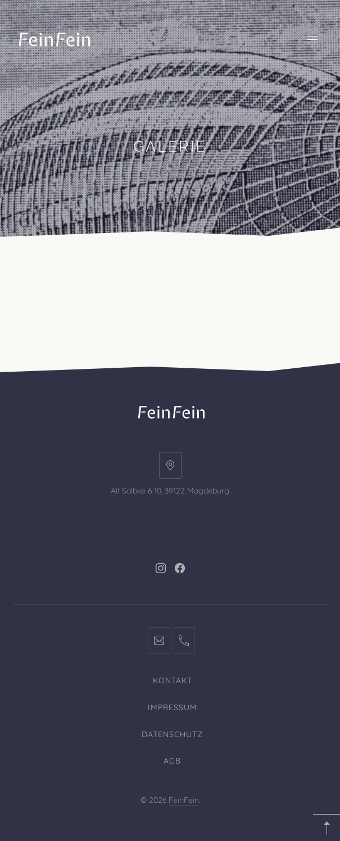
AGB (172, 761)
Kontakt (172, 680)
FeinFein (184, 800)
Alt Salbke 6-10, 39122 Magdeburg (170, 491)
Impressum (172, 707)
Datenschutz (172, 734)
